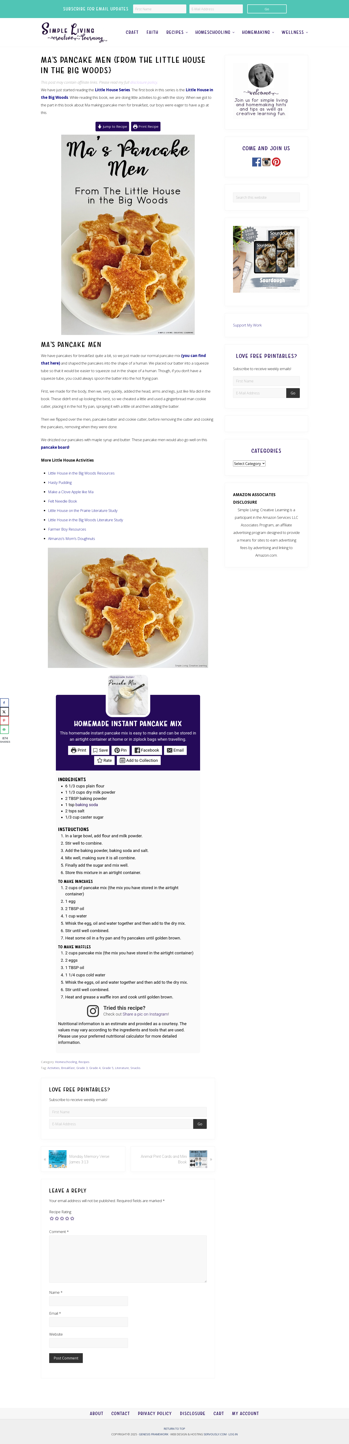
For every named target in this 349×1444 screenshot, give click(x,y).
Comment (59, 1231)
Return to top (174, 1429)
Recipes (84, 1062)
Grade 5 (108, 1068)
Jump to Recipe (112, 126)
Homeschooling (66, 1062)
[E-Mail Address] (216, 8)
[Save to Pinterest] (4, 720)
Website (56, 1334)
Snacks (135, 1068)
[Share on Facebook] (4, 702)
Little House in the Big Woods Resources (81, 473)
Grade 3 (82, 1068)
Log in (233, 1434)
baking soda (86, 804)
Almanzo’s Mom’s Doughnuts (71, 538)
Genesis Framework (154, 1434)
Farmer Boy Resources (67, 529)
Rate (104, 760)
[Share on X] (4, 711)
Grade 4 (95, 1068)
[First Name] (159, 8)
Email (175, 750)
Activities (53, 1068)
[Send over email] (4, 729)
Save (100, 750)
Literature (122, 1068)
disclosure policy (143, 82)
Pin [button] (120, 750)
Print (78, 750)
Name (56, 1292)
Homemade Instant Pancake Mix (128, 724)
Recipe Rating (60, 1211)
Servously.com (215, 1434)
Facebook (147, 750)
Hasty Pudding (60, 482)
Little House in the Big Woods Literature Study (85, 519)
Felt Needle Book (62, 501)
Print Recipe (145, 126)
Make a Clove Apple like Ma (70, 491)
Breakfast (68, 1068)
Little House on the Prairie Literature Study (83, 510)
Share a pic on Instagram (145, 1014)
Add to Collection (139, 760)
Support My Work (247, 325)
